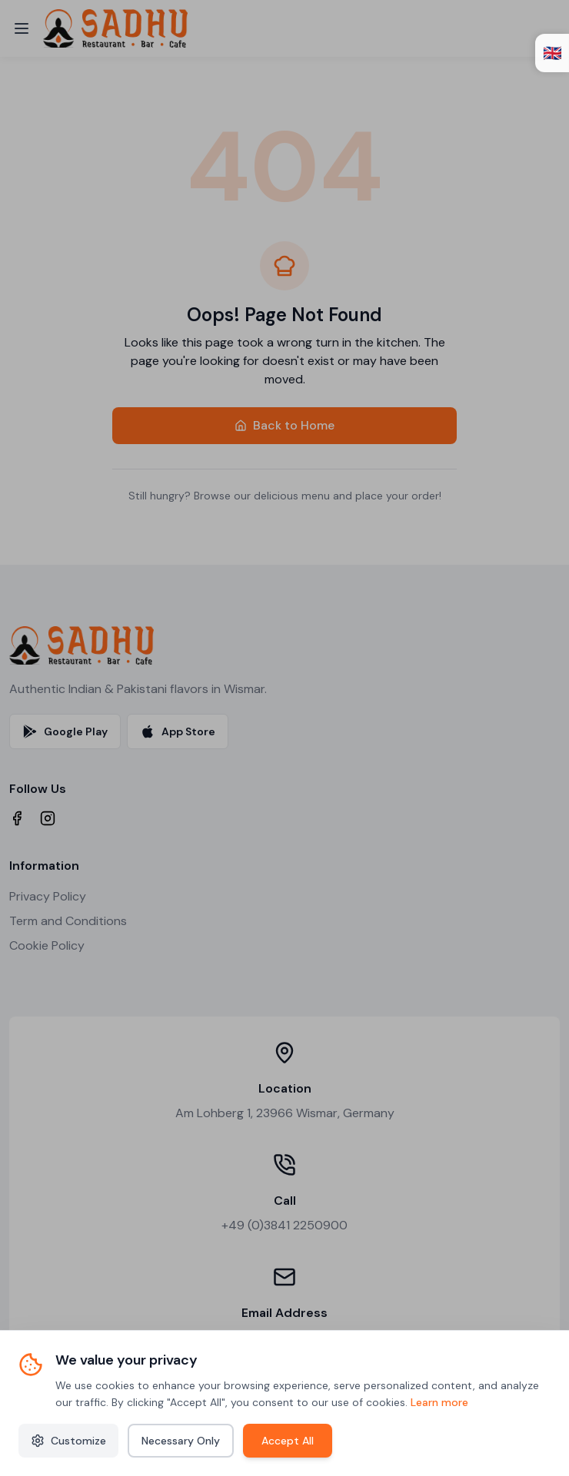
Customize (68, 1441)
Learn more (439, 1402)
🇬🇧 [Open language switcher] (552, 53)
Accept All (287, 1441)
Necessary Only (180, 1441)
